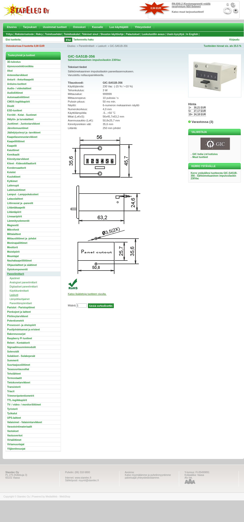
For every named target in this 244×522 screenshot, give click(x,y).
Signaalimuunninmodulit (21, 347)
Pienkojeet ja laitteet (19, 312)
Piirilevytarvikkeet (17, 316)
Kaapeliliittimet (16, 141)
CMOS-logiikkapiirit (18, 101)
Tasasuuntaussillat (18, 369)
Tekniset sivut (90, 34)
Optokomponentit (17, 269)
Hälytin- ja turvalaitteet (20, 119)
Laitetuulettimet (16, 190)
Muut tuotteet (200, 157)
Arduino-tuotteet (16, 84)
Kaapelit (12, 145)
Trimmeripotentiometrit (20, 395)
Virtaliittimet (14, 440)
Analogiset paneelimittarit (23, 282)
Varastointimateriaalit (19, 426)
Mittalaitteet (14, 234)
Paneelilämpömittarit (21, 303)
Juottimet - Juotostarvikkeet (23, 123)
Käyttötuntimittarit (19, 290)
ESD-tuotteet (14, 110)
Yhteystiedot (143, 27)
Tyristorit (12, 409)
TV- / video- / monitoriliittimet (24, 404)
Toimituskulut (72, 34)
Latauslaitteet (15, 198)
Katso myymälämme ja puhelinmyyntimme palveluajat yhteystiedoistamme (148, 476)
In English (192, 34)
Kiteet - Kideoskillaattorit (21, 163)
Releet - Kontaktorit (18, 342)
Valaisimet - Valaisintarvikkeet (24, 422)
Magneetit (13, 225)
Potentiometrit (15, 320)
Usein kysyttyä (175, 34)
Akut (10, 70)
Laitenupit (13, 185)
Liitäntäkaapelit (16, 207)
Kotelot (11, 172)
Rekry (39, 34)
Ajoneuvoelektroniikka (20, 66)
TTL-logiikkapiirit (17, 400)
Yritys (9, 34)
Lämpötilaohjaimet (19, 299)
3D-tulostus (14, 62)
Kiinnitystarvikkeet (18, 159)
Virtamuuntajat (15, 444)
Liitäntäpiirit (14, 212)
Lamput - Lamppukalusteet (22, 194)
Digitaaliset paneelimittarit (24, 286)
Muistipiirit (13, 251)
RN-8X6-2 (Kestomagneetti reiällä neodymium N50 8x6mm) (191, 5)
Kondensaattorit (16, 168)
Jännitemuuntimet (17, 128)
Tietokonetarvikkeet (18, 382)
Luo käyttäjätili (118, 27)
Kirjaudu (234, 39)
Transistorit (13, 387)
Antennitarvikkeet (17, 75)
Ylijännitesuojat (16, 448)
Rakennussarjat (16, 334)
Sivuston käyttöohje (112, 34)
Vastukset (13, 431)
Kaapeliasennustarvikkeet (22, 137)
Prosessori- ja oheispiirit (21, 325)
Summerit (12, 360)
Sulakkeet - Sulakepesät (21, 356)
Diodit (10, 106)
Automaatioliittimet (18, 97)
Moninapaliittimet (17, 243)
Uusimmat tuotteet (55, 27)
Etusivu (12, 27)
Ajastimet (15, 278)
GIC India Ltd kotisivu (205, 154)
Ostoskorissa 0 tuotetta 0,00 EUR (25, 46)
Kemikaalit (13, 154)
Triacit (10, 391)
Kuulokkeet (13, 176)
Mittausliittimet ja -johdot (21, 238)
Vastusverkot (14, 435)
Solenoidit (13, 351)
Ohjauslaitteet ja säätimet (22, 265)
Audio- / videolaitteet (19, 88)
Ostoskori (79, 27)
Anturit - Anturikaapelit (20, 79)
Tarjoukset (30, 27)
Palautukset (133, 34)
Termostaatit (14, 378)
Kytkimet (12, 181)
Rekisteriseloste (24, 34)
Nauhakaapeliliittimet (19, 260)
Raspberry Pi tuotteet (19, 338)
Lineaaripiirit (14, 216)
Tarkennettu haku (83, 39)
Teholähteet (14, 373)
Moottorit (12, 247)
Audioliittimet (15, 92)
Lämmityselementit (18, 221)
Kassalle (97, 27)
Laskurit (102, 46)
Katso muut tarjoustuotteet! (188, 12)
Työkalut (12, 413)
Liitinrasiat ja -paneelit (20, 203)
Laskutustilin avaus (153, 34)
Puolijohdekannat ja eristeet (23, 329)
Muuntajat (13, 256)
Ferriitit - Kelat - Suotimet (21, 115)
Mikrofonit (13, 229)
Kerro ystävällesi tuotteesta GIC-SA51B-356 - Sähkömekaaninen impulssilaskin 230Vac (214, 176)
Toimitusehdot (53, 34)
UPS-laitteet (14, 418)
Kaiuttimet (13, 150)
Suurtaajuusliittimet (18, 365)
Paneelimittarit (86, 46)
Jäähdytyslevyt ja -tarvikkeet (24, 132)
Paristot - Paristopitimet (21, 307)
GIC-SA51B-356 (119, 46)
